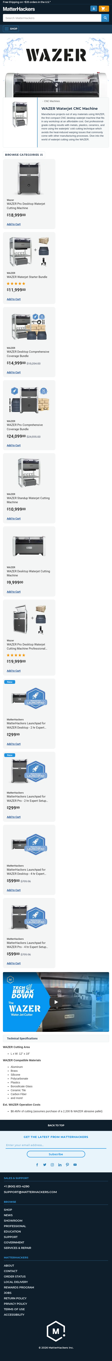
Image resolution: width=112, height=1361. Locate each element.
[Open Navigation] (11, 29)
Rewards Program (19, 1287)
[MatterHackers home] (56, 1332)
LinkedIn (59, 1164)
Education (12, 1231)
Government (14, 1242)
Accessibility (14, 1314)
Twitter (44, 1164)
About (9, 1265)
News (8, 1215)
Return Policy (15, 1298)
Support (11, 1237)
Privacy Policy (15, 1304)
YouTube (75, 1164)
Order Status (15, 1276)
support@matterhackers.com (30, 1192)
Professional (15, 1226)
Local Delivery (16, 1282)
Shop (8, 1210)
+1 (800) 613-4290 (16, 1186)
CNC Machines (52, 101)
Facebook (37, 1164)
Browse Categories (24, 154)
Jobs (7, 1293)
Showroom (13, 1220)
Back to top (56, 1125)
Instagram (52, 1164)
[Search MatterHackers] (105, 18)
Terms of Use (14, 1309)
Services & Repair (17, 1248)
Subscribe (56, 1154)
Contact (10, 1271)
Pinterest (67, 1164)
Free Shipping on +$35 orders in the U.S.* (27, 2)
